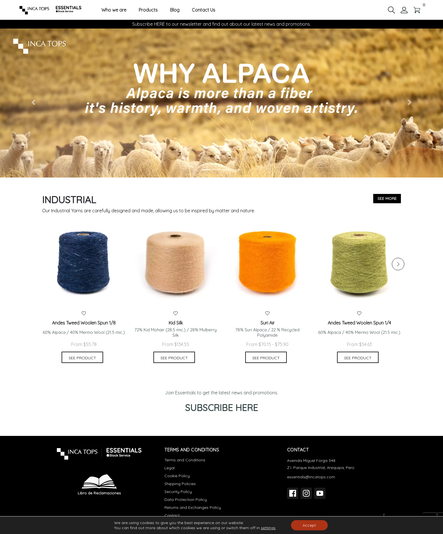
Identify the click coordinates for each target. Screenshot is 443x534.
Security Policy (178, 491)
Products (148, 10)
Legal (169, 467)
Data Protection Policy (185, 499)
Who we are (113, 10)
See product (82, 357)
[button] (391, 9)
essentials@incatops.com (311, 476)
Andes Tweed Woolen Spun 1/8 (84, 323)
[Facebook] (292, 493)
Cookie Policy (177, 475)
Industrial (69, 200)
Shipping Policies (180, 483)
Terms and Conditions (184, 459)
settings (268, 527)
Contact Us (203, 10)
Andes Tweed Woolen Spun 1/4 (359, 323)
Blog (174, 10)
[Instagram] (306, 493)
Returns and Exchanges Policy (192, 507)
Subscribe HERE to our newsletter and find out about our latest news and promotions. (221, 24)
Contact (172, 515)
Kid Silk (176, 323)
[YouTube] (319, 493)
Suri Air (267, 323)
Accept (309, 525)
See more (387, 198)
